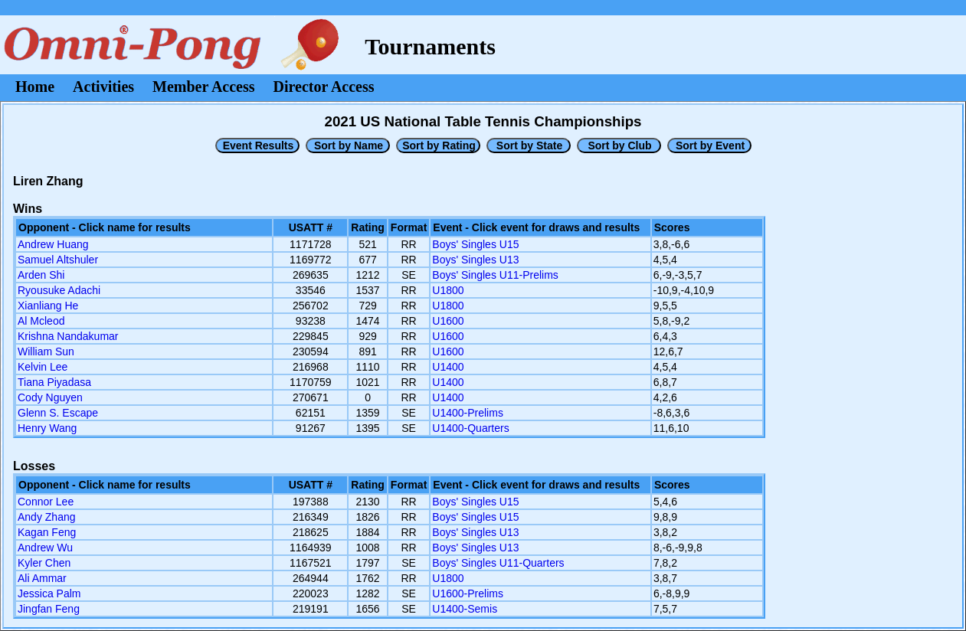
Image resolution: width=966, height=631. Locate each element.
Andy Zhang (47, 517)
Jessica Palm (49, 593)
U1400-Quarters (470, 428)
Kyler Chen (44, 563)
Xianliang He (48, 305)
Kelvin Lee (42, 367)
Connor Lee (46, 501)
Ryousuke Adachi (59, 290)
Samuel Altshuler (58, 259)
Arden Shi (41, 275)
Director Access (324, 86)
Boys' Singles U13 (475, 259)
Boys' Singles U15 (475, 244)
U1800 (447, 290)
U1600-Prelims (467, 593)
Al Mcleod (41, 321)
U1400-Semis (464, 609)
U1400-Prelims (467, 413)
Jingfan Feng (49, 609)
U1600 (447, 321)
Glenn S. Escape (58, 413)
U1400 (447, 367)
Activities (103, 86)
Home (34, 86)
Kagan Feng (47, 532)
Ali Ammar (42, 578)
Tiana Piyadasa (54, 382)
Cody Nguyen (50, 397)
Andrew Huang (53, 244)
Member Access (203, 86)
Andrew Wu (45, 547)
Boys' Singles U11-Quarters (498, 563)
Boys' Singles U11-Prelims (495, 275)
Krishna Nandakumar (68, 336)
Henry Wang (47, 428)
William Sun (46, 351)
